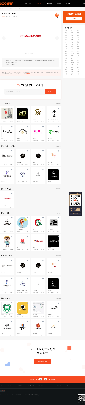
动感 (72, 58)
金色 (66, 51)
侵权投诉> (28, 73)
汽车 (78, 58)
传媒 (72, 44)
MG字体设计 (20, 120)
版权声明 (59, 386)
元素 (72, 33)
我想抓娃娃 (19, 247)
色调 (78, 62)
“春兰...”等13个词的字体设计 (54, 120)
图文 (78, 46)
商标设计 (59, 3)
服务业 (67, 65)
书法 (66, 67)
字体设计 (3, 120)
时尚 (66, 60)
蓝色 (66, 37)
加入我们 (67, 386)
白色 (66, 53)
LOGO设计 (6, 8)
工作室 (72, 53)
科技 (66, 35)
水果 (66, 62)
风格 (78, 30)
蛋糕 (72, 69)
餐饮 (72, 35)
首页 (17, 3)
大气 (66, 42)
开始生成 (74, 18)
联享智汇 (50, 314)
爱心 (78, 65)
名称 (72, 67)
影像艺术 (19, 162)
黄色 (72, 55)
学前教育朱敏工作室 (5, 314)
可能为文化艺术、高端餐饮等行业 (24, 181)
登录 (84, 3)
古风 (66, 55)
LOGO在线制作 (9, 386)
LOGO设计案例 (20, 386)
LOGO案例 (38, 3)
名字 (78, 60)
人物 (66, 49)
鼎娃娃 (34, 229)
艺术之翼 (50, 162)
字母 (66, 30)
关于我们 (50, 386)
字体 (2, 138)
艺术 (78, 39)
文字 (78, 33)
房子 (78, 44)
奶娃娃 (2, 229)
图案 (78, 53)
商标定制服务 (41, 386)
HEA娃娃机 (50, 229)
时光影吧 (19, 314)
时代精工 (50, 333)
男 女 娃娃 (3, 247)
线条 (72, 49)
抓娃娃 (49, 247)
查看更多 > (58, 103)
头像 (66, 44)
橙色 (78, 51)
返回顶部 (75, 213)
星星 (72, 51)
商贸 (66, 69)
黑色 (78, 42)
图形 (66, 39)
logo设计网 (10, 395)
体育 (72, 71)
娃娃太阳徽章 (20, 229)
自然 (66, 58)
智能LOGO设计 (28, 3)
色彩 (78, 55)
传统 (66, 46)
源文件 (72, 62)
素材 (72, 39)
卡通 (78, 35)
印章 (72, 46)
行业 (72, 30)
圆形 (72, 37)
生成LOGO (51, 92)
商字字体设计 (36, 120)
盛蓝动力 (19, 333)
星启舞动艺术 (36, 181)
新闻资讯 (68, 3)
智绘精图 (35, 314)
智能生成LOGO (42, 361)
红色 (78, 37)
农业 (78, 69)
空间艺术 (3, 162)
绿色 (72, 42)
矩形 (78, 74)
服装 (72, 60)
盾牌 (72, 65)
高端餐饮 (3, 333)
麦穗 (78, 67)
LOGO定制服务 (49, 3)
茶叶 (72, 74)
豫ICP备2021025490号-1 (19, 395)
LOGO (15, 60)
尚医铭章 (35, 333)
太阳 (66, 74)
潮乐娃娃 (35, 247)
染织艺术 (3, 181)
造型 (78, 71)
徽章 (66, 71)
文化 (78, 49)
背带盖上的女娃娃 (5, 205)
